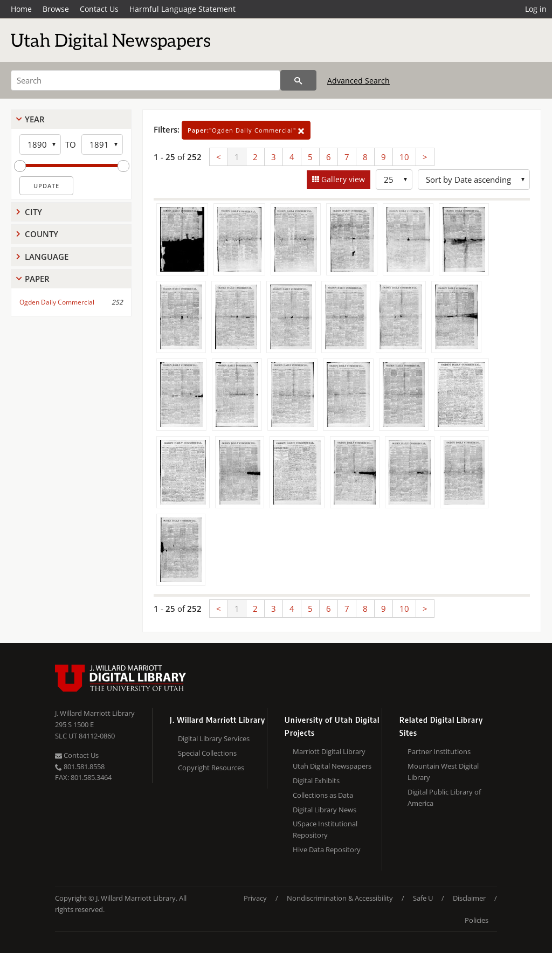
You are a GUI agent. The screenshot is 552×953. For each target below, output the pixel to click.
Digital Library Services (214, 738)
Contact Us (99, 9)
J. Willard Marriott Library (95, 713)
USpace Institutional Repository (325, 829)
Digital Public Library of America (444, 797)
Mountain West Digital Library (443, 771)
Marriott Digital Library (329, 751)
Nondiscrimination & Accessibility (340, 898)
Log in (536, 9)
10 (404, 156)
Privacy (255, 898)
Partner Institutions (439, 751)
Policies (476, 920)
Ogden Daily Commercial (56, 302)
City (33, 211)
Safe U (423, 898)
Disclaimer (469, 898)
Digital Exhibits (316, 780)
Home (21, 9)
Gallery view (342, 179)
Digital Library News (324, 809)
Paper (37, 278)
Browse (56, 9)
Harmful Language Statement (182, 9)
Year (35, 119)
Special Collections (207, 753)
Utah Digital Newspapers (332, 766)
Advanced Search (358, 80)
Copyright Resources (211, 767)
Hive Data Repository (327, 849)
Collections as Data (323, 795)
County (41, 234)
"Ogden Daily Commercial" (246, 130)
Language (46, 256)
